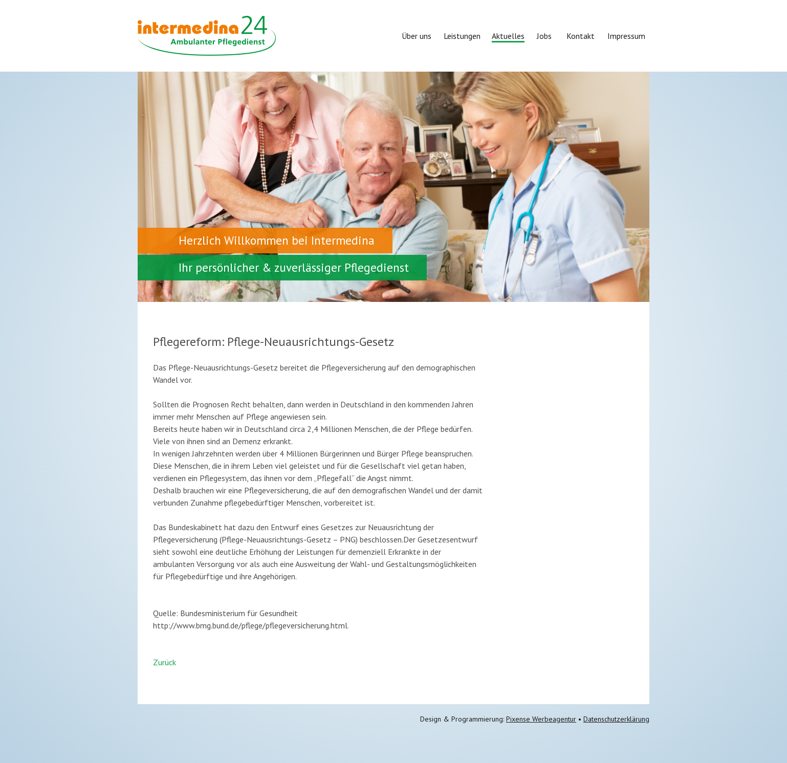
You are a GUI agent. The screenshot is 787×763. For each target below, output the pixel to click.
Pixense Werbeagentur (541, 719)
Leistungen (462, 36)
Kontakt (580, 36)
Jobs (544, 36)
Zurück (164, 662)
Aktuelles (508, 36)
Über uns (416, 36)
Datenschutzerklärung (616, 719)
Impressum (626, 36)
